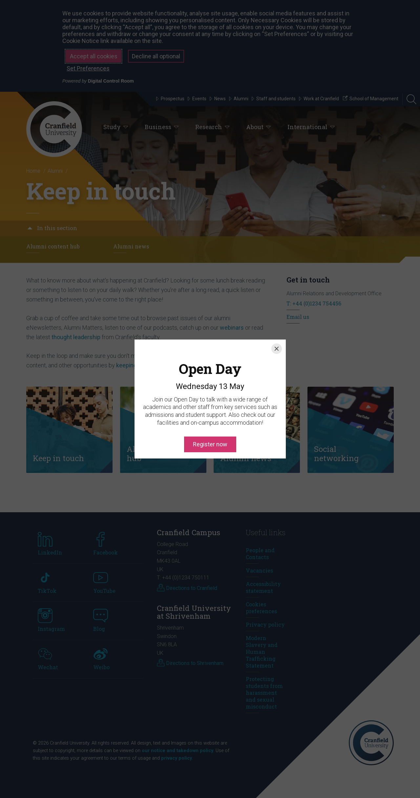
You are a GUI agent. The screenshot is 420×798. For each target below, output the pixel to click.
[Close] (276, 319)
